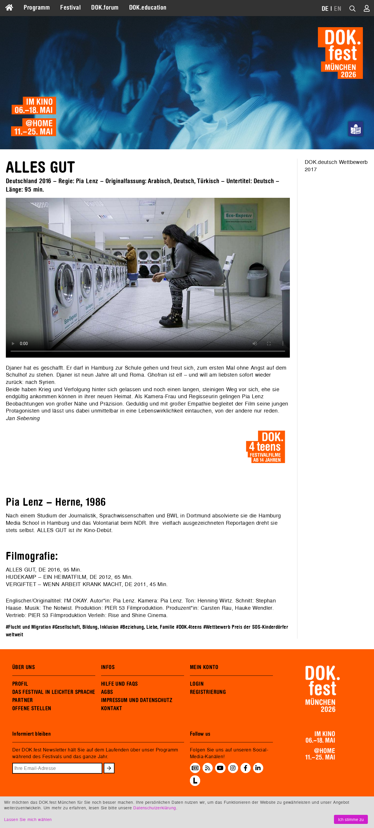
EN (337, 8)
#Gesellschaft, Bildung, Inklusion (85, 627)
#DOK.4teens (189, 627)
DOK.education (148, 7)
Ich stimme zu (351, 819)
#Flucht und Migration (28, 627)
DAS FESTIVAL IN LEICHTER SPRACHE (53, 692)
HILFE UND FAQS (119, 684)
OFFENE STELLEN (31, 708)
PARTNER (22, 700)
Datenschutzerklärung (154, 807)
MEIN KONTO (204, 667)
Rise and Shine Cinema (137, 615)
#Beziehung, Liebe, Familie (147, 627)
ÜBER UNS (23, 667)
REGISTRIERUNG (208, 692)
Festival (70, 7)
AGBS (107, 692)
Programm (37, 7)
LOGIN (197, 684)
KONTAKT (111, 708)
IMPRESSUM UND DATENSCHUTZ (137, 700)
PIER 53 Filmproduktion (134, 608)
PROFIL (20, 684)
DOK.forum (104, 7)
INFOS (108, 667)
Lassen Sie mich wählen (28, 819)
